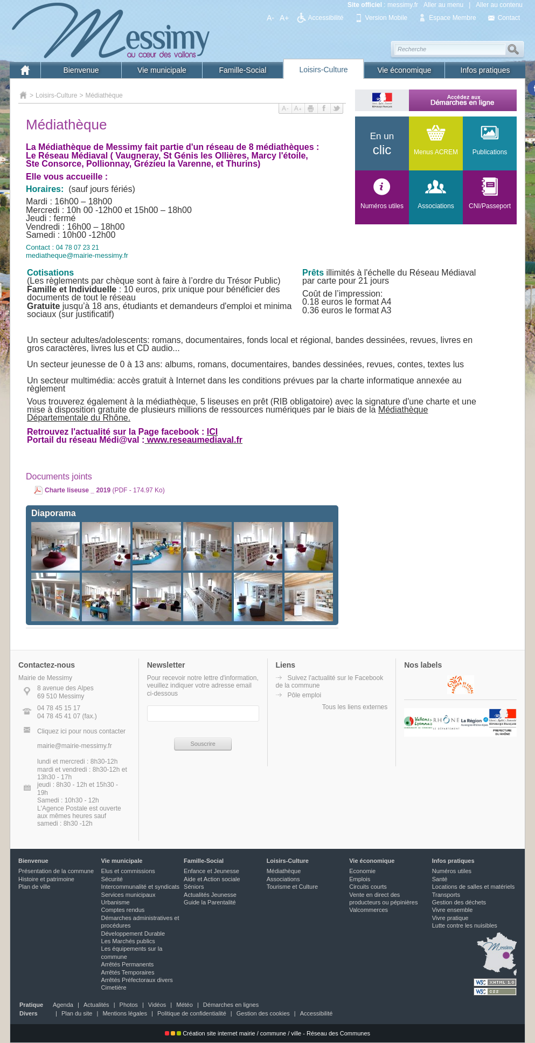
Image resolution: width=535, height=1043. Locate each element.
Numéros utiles (451, 871)
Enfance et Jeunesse (211, 871)
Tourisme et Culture (292, 886)
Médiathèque (103, 95)
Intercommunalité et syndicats (140, 886)
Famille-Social (243, 70)
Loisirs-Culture (323, 69)
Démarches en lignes (231, 1004)
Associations (283, 879)
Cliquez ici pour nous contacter (81, 731)
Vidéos (157, 1004)
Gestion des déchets (459, 902)
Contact (509, 18)
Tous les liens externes (354, 707)
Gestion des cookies (263, 1013)
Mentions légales (124, 1013)
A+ (284, 17)
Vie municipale (161, 70)
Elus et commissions (128, 871)
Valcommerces (368, 910)
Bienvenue (81, 70)
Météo (184, 1004)
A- (270, 17)
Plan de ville (34, 886)
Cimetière (114, 987)
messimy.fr (402, 5)
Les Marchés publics (128, 941)
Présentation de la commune (56, 871)
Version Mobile (386, 18)
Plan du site (76, 1013)
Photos (129, 1004)
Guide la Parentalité (210, 902)
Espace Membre (452, 18)
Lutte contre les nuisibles (464, 925)
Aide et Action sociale (212, 879)
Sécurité (112, 879)
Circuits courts (368, 886)
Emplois (359, 879)
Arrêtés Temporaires (128, 972)
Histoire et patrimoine (46, 879)
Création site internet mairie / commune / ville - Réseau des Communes (267, 1033)
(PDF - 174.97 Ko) (105, 490)
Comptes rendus (123, 910)
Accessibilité (326, 18)
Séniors (194, 886)
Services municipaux (128, 894)
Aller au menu (443, 5)
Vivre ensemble (452, 910)
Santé (440, 879)
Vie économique (404, 70)
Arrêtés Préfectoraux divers (137, 980)
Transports (446, 894)
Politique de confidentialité (191, 1013)
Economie (362, 871)
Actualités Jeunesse (210, 894)
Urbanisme (115, 902)
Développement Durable (133, 933)
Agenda (63, 1004)
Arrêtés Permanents (127, 964)
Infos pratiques (485, 70)
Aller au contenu (499, 5)
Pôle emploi (305, 695)
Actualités (96, 1004)
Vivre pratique (450, 918)
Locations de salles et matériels (473, 886)
